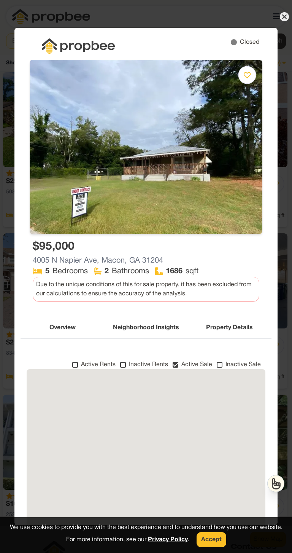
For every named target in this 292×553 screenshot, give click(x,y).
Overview (62, 327)
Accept (211, 539)
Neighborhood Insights (146, 327)
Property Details (229, 327)
